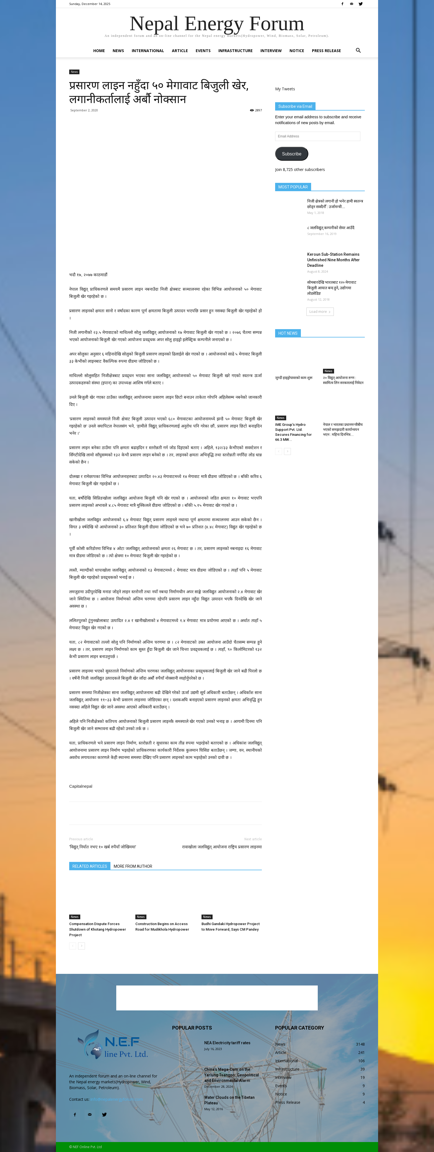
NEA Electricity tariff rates (227, 1043)
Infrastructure (235, 50)
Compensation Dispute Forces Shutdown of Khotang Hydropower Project (97, 929)
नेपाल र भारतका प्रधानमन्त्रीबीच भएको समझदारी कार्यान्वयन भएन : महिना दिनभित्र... (343, 430)
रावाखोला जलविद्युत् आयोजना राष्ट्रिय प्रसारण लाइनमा (222, 846)
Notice (297, 50)
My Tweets (285, 88)
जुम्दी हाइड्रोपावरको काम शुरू (293, 378)
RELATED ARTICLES (90, 866)
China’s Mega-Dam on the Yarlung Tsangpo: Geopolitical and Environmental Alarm (231, 1075)
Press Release (326, 50)
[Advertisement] (165, 257)
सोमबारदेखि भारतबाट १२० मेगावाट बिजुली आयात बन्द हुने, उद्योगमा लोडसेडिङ (331, 288)
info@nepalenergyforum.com (117, 1099)
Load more (320, 311)
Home (99, 50)
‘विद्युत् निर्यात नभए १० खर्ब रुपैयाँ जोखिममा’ (102, 846)
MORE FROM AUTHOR (133, 866)
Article (180, 50)
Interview (271, 50)
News (118, 50)
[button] (358, 51)
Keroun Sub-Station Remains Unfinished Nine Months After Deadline (333, 260)
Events (203, 50)
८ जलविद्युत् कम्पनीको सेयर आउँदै (330, 228)
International (148, 50)
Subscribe (291, 154)
